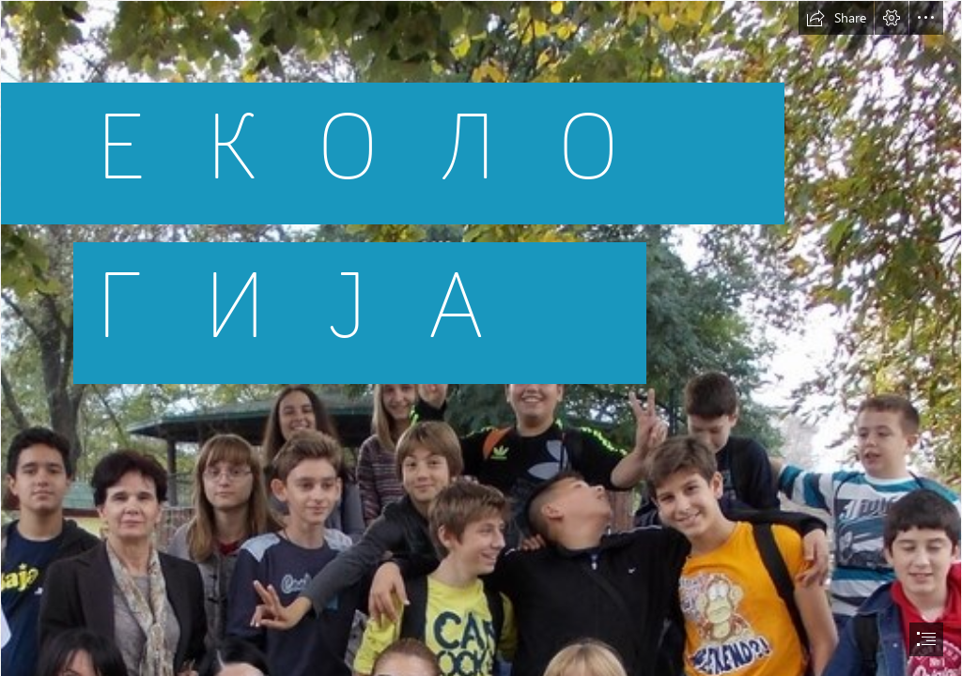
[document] (481, 338)
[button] (836, 18)
